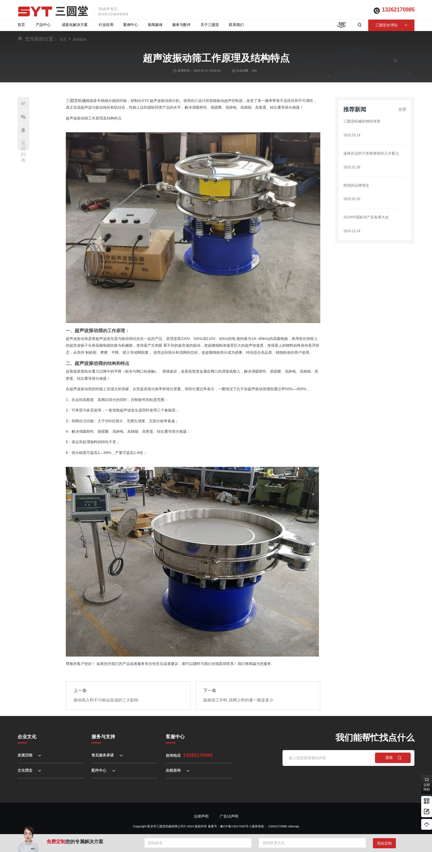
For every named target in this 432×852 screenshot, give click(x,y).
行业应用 (106, 25)
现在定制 (384, 843)
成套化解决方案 (75, 25)
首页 (21, 25)
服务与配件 (181, 25)
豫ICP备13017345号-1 (235, 825)
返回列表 (23, 151)
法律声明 (201, 815)
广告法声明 (229, 815)
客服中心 (175, 735)
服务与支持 (103, 735)
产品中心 (43, 25)
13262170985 (398, 9)
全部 (402, 109)
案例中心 (130, 25)
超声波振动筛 (88, 330)
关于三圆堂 (209, 25)
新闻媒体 (155, 25)
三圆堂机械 (75, 100)
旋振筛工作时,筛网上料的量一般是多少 (235, 699)
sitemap (293, 825)
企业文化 (27, 735)
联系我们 (236, 25)
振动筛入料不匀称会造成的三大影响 (103, 699)
